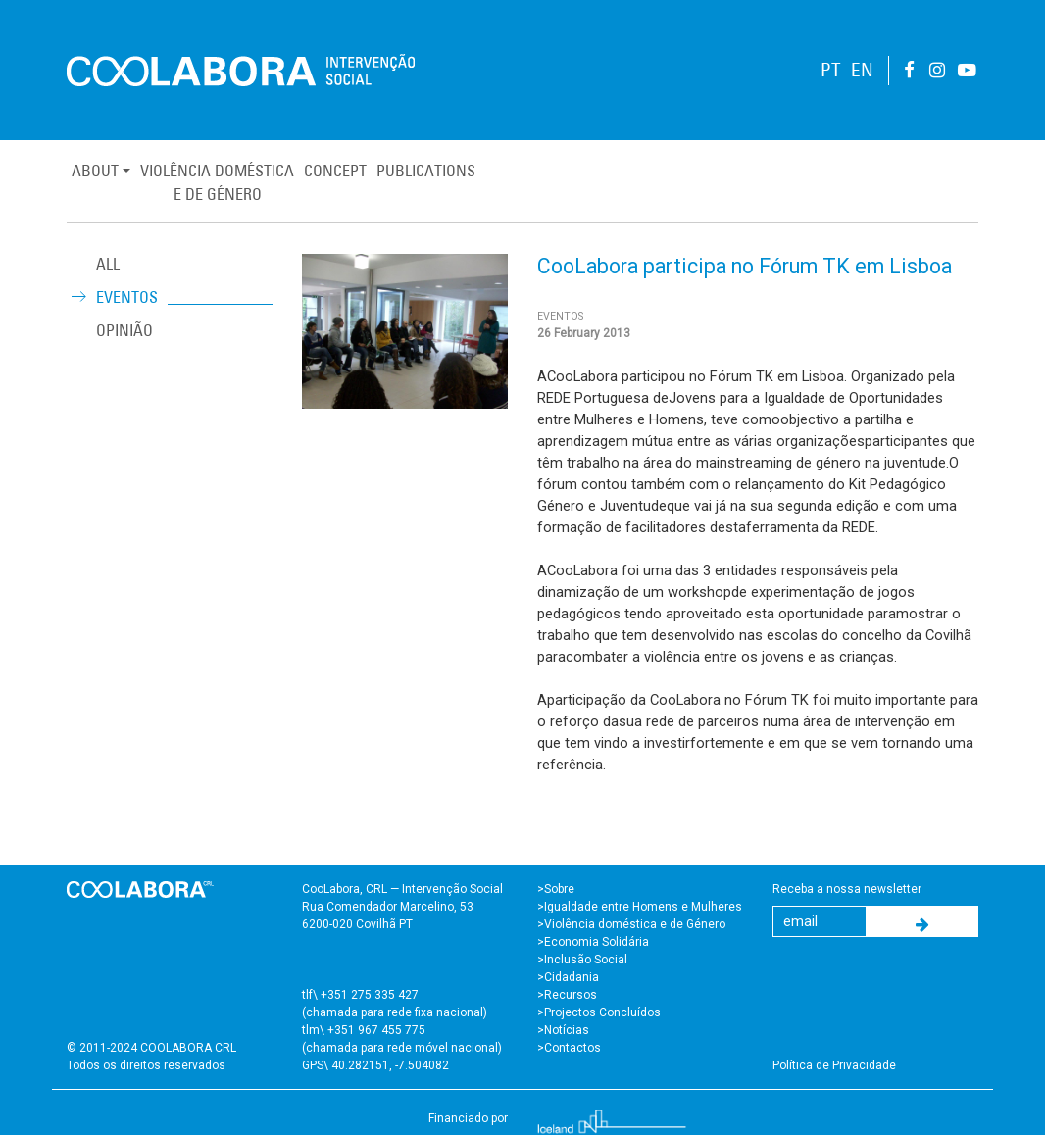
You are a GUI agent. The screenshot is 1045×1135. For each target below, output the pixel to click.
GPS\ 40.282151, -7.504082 (375, 1065)
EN (862, 70)
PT (831, 70)
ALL (108, 263)
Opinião (124, 330)
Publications (425, 170)
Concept (335, 170)
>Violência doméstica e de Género (631, 924)
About (95, 170)
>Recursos (567, 995)
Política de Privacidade (834, 1065)
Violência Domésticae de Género (217, 182)
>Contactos (569, 1048)
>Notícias (563, 1030)
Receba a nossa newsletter (846, 889)
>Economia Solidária (593, 942)
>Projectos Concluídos (599, 1012)
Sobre (559, 889)
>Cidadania (568, 977)
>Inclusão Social (582, 959)
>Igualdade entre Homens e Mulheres (639, 906)
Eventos (127, 297)
